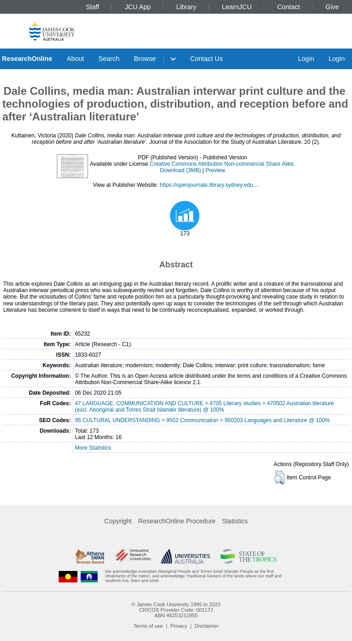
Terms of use (148, 626)
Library (186, 7)
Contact (288, 7)
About (75, 58)
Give (332, 7)
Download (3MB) (180, 170)
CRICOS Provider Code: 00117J (176, 610)
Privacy (178, 626)
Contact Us (206, 58)
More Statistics (93, 448)
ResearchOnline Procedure (177, 521)
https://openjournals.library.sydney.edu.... (209, 185)
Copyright (118, 521)
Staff (92, 7)
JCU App (138, 7)
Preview (215, 170)
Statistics (235, 521)
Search (109, 58)
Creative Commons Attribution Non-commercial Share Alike (222, 164)
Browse (145, 58)
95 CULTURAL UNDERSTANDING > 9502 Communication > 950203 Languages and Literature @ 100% (202, 420)
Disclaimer (207, 626)
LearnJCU (237, 7)
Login (306, 58)
